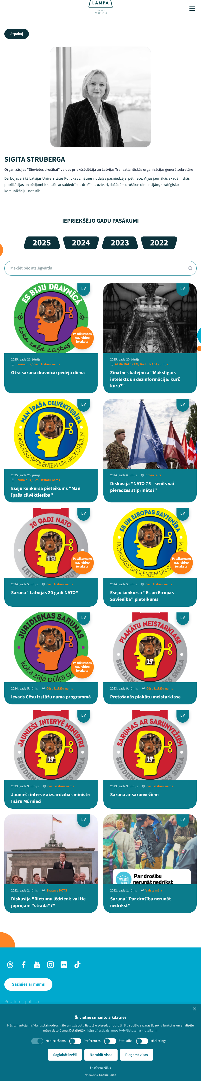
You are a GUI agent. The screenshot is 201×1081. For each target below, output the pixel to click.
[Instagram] (50, 965)
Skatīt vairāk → (101, 1067)
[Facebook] (23, 965)
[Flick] (64, 965)
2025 (42, 243)
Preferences (92, 1040)
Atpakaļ (16, 34)
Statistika (125, 1040)
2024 (81, 243)
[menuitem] (100, 1001)
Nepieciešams (56, 1040)
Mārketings (158, 1040)
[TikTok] (77, 965)
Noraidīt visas (101, 1054)
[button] (194, 1009)
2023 (120, 243)
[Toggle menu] (192, 8)
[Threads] (10, 965)
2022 (159, 243)
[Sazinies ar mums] (28, 984)
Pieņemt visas (136, 1054)
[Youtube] (37, 965)
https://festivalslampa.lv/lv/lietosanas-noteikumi (122, 1030)
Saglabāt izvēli (65, 1054)
